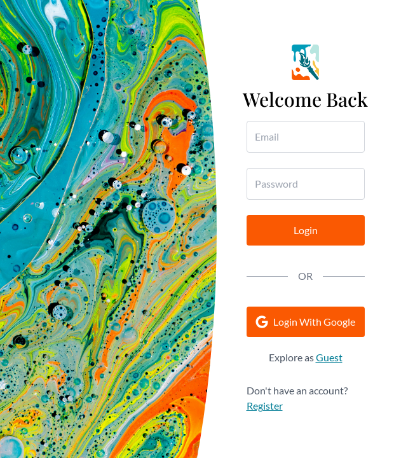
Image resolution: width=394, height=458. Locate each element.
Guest (329, 357)
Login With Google (305, 322)
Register (265, 405)
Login (306, 230)
